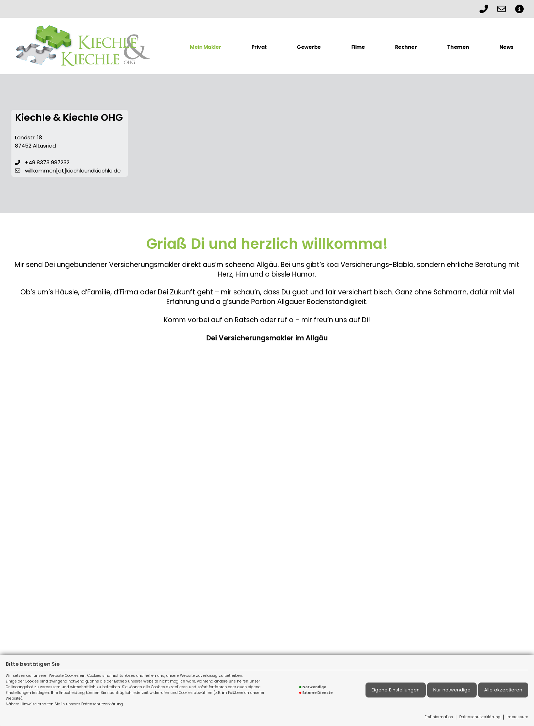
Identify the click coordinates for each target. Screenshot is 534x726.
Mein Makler (205, 47)
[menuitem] (205, 50)
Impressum (517, 717)
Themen (458, 47)
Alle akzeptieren (503, 689)
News (506, 47)
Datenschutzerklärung (480, 717)
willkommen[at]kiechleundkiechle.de (73, 170)
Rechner (406, 47)
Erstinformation (439, 717)
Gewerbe (309, 47)
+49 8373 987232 (47, 162)
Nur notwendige (452, 689)
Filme (358, 47)
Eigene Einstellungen (396, 689)
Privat (259, 47)
